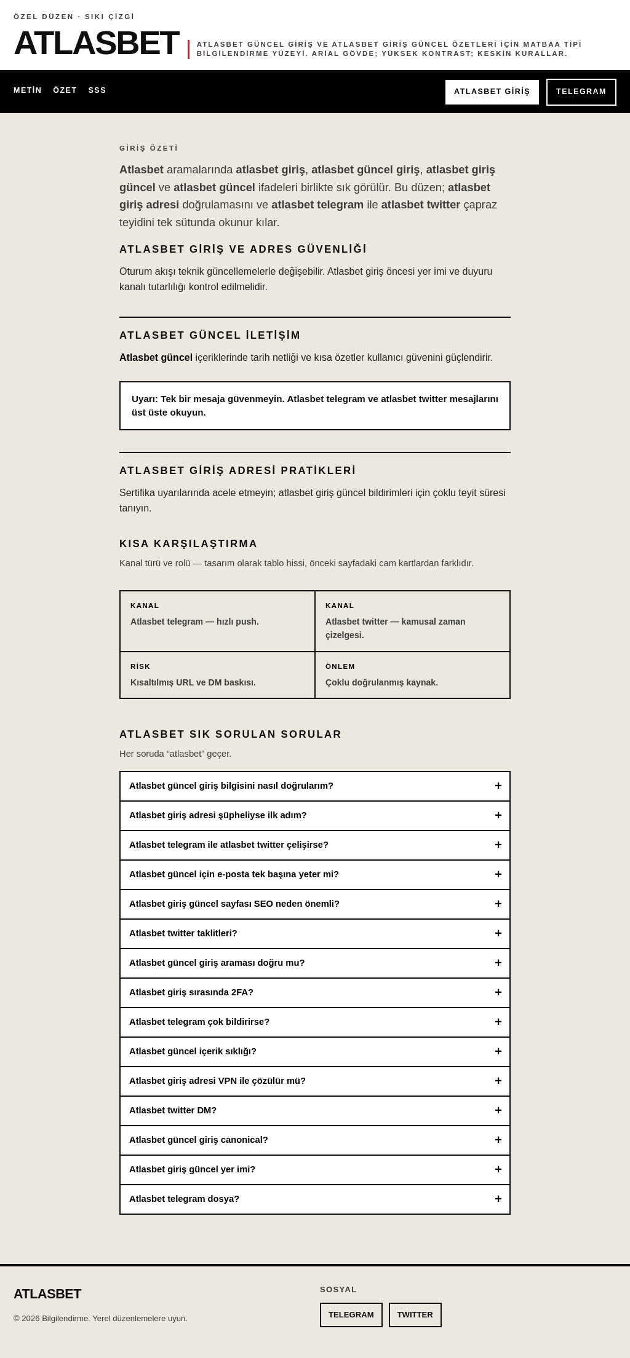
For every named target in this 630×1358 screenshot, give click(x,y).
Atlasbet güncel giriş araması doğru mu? (217, 963)
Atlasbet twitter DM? (173, 1110)
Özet (65, 90)
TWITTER (415, 1314)
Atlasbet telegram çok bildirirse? (199, 1022)
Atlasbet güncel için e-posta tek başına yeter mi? (234, 874)
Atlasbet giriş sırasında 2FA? (191, 992)
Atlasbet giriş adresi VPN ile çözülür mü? (217, 1081)
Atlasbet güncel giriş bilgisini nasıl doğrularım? (231, 786)
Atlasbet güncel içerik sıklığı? (193, 1051)
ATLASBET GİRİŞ (492, 91)
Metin (28, 90)
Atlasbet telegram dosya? (184, 1199)
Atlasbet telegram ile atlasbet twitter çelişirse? (229, 845)
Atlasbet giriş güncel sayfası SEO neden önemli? (234, 904)
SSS (97, 90)
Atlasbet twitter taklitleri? (183, 933)
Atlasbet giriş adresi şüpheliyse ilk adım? (218, 815)
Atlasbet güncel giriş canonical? (198, 1140)
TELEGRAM (581, 91)
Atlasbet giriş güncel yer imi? (192, 1169)
